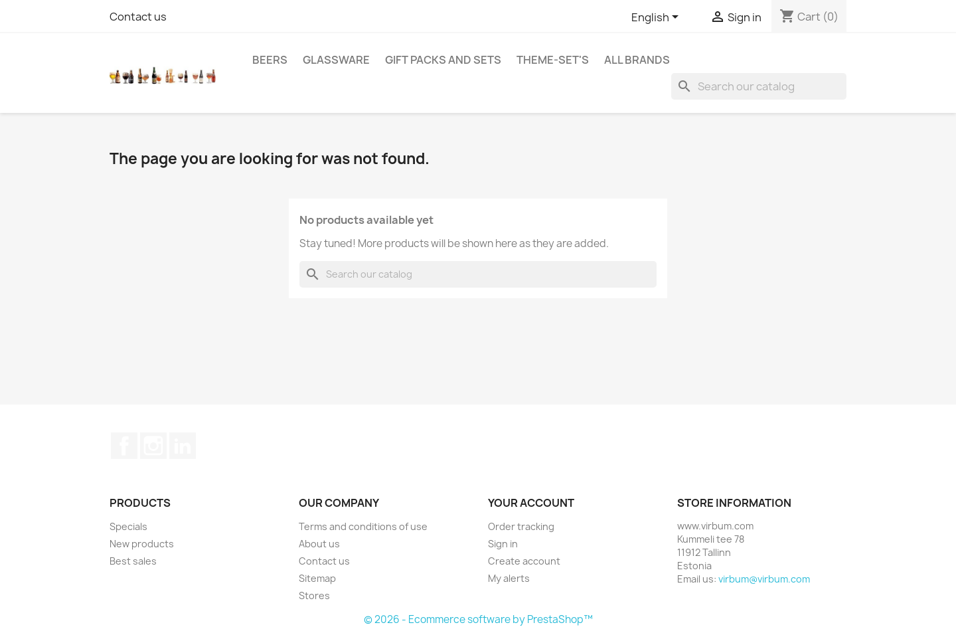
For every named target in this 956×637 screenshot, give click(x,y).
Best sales (133, 561)
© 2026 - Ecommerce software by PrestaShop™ (478, 619)
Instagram (153, 445)
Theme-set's (553, 59)
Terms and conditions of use (363, 526)
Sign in (503, 543)
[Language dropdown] (657, 18)
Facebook (124, 445)
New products (142, 543)
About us (319, 543)
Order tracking (521, 526)
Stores (314, 595)
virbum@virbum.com (764, 579)
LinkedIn (182, 445)
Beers (269, 59)
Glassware (336, 59)
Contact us (138, 16)
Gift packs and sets (443, 59)
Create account (524, 561)
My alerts (509, 578)
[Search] (758, 86)
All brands (637, 59)
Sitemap (317, 578)
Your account (531, 503)
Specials (128, 526)
